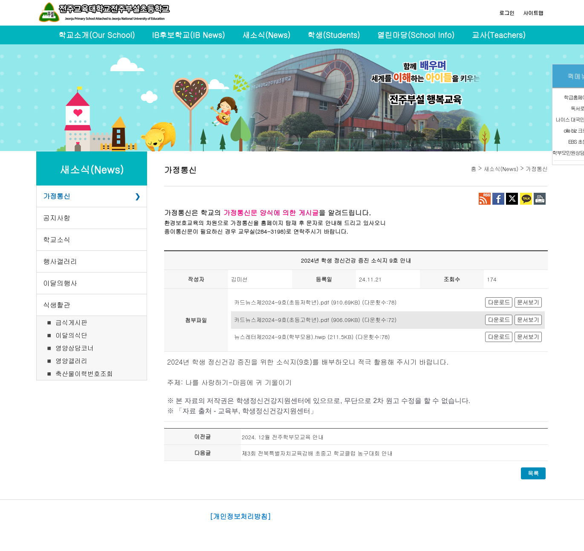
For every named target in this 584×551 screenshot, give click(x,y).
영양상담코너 (74, 347)
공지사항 (56, 218)
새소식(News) (266, 34)
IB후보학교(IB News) (188, 34)
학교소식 (56, 239)
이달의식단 (71, 335)
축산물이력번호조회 (84, 373)
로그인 (507, 12)
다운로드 (499, 302)
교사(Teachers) (498, 34)
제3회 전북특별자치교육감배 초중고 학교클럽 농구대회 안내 (317, 453)
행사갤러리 (60, 261)
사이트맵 (533, 12)
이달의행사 (60, 283)
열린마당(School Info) (416, 34)
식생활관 (56, 305)
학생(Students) (333, 34)
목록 (533, 473)
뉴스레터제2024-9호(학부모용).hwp (280, 337)
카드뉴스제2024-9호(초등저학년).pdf (281, 302)
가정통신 (56, 196)
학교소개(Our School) (96, 34)
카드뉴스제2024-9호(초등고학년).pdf (281, 320)
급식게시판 (71, 322)
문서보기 (528, 302)
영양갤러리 (71, 360)
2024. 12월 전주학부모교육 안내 (283, 437)
